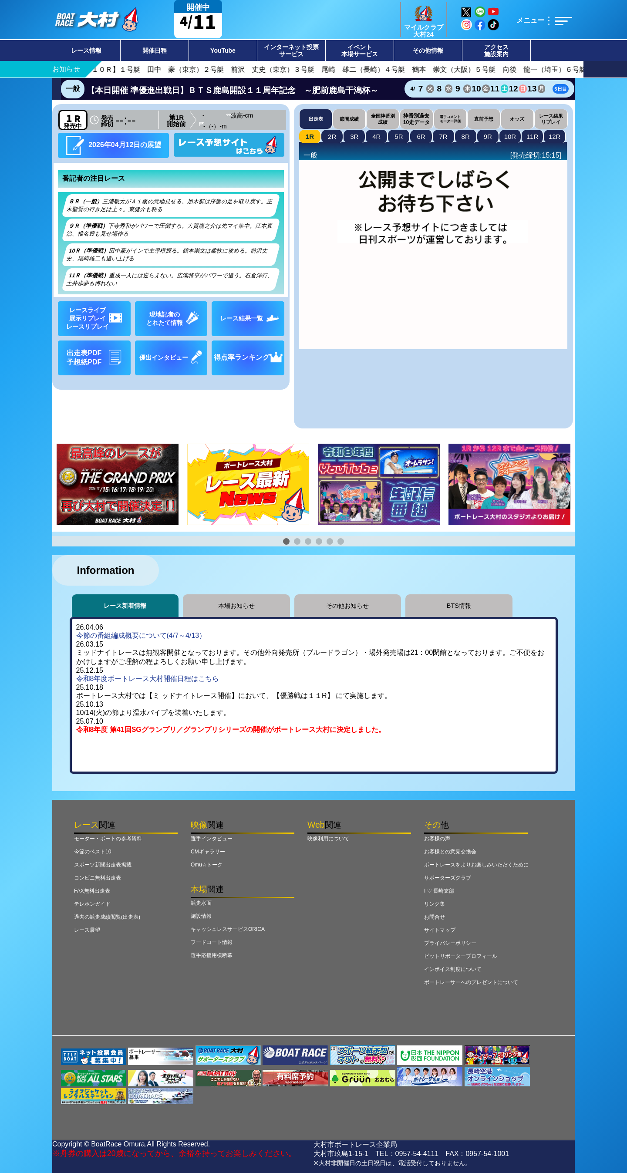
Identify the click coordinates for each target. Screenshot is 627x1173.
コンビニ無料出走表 (97, 878)
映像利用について (328, 839)
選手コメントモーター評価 (450, 119)
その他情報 (428, 50)
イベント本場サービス (359, 50)
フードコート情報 (212, 942)
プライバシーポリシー (450, 943)
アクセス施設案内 (496, 50)
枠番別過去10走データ (416, 119)
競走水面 (201, 903)
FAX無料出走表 (92, 891)
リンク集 (434, 904)
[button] (286, 541)
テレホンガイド (92, 904)
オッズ (517, 118)
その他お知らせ (347, 605)
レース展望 (87, 930)
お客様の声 (437, 839)
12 (555, 136)
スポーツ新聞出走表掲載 (102, 865)
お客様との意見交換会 (450, 852)
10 (510, 136)
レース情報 (86, 50)
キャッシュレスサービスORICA (228, 929)
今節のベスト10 (92, 852)
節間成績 (349, 118)
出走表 (316, 118)
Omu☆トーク (206, 865)
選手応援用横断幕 (212, 955)
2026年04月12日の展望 (114, 145)
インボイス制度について (453, 969)
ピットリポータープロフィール (460, 956)
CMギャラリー (208, 852)
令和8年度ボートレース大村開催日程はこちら (147, 678)
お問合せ (434, 917)
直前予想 (483, 118)
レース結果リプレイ (551, 118)
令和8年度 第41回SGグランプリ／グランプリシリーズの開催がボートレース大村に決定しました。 (230, 729)
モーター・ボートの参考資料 (108, 839)
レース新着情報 (125, 605)
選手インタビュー (212, 839)
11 (532, 136)
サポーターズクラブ (447, 878)
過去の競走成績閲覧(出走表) (107, 917)
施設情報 (201, 916)
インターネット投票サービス (291, 50)
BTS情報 (459, 605)
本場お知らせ (236, 605)
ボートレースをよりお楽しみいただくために (476, 865)
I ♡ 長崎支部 (439, 891)
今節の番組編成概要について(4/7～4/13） (141, 635)
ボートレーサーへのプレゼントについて (471, 982)
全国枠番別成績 (383, 118)
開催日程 (154, 50)
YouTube (223, 50)
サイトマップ (439, 930)
